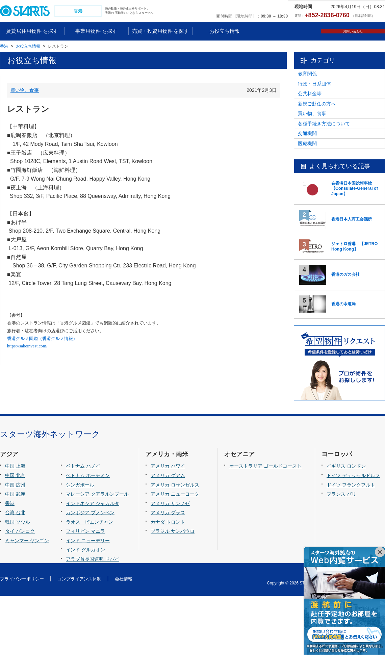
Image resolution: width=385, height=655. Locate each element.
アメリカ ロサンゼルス (175, 544)
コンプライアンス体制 (79, 637)
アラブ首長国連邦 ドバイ (92, 618)
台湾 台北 (15, 571)
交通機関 (320, 180)
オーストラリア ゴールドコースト (265, 525)
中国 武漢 (15, 553)
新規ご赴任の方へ (330, 129)
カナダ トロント (168, 581)
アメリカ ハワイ (168, 525)
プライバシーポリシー (22, 637)
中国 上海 (15, 525)
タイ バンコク (20, 590)
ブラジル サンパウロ (173, 590)
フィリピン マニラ (85, 590)
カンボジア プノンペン (90, 571)
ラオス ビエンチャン (89, 581)
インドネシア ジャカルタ (92, 562)
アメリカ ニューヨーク (175, 553)
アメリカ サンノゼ (170, 562)
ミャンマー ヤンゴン (27, 599)
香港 (10, 562)
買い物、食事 (24, 91)
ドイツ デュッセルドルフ (353, 534)
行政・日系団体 (327, 95)
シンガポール (80, 544)
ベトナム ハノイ (83, 525)
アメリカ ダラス (168, 571)
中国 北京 (15, 534)
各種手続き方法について (337, 163)
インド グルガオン (85, 609)
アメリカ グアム (168, 534)
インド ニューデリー (88, 599)
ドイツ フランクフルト (351, 544)
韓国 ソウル (17, 581)
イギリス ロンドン (346, 525)
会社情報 (123, 637)
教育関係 (320, 78)
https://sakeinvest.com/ (27, 346)
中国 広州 (15, 544)
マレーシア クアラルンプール (97, 553)
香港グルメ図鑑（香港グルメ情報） (42, 339)
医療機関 (320, 197)
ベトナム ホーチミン (88, 534)
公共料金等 (323, 112)
